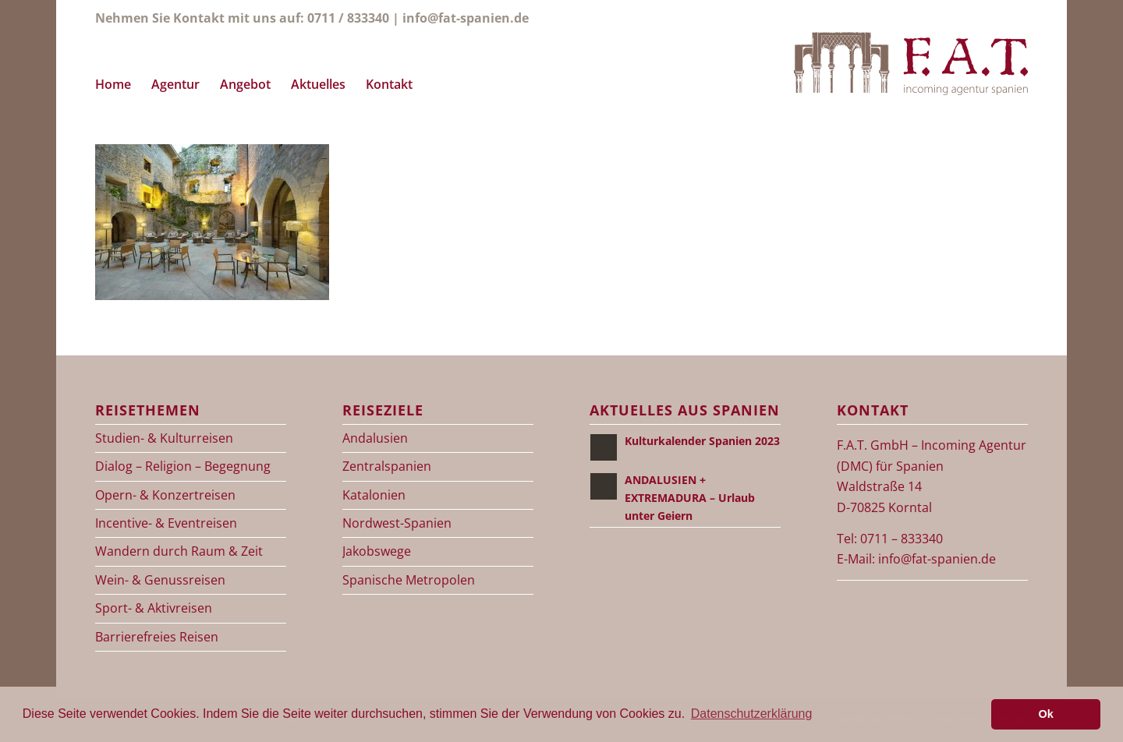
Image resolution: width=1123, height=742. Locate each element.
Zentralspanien (386, 466)
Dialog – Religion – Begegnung (183, 466)
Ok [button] (1046, 714)
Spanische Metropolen (408, 579)
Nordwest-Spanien (397, 523)
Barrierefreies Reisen (156, 636)
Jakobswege (376, 551)
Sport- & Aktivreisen (153, 608)
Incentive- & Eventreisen (166, 523)
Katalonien (374, 495)
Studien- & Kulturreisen (164, 438)
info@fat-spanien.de (465, 17)
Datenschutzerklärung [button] (752, 713)
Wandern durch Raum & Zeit (179, 551)
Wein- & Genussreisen (160, 579)
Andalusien (375, 438)
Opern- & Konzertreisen (165, 495)
